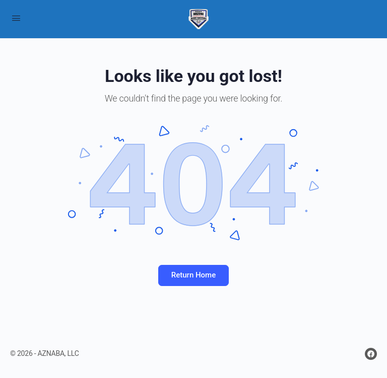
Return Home (193, 274)
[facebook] (371, 354)
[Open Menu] (16, 18)
